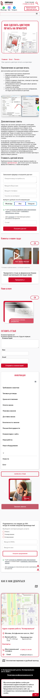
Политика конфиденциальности (20, 675)
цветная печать (12, 163)
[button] (37, 13)
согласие (11, 567)
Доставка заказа (9, 417)
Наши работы (7, 440)
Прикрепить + (20, 280)
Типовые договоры (10, 393)
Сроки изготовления (10, 399)
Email (4, 357)
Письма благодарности (11, 428)
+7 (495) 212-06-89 (28, 4)
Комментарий (7, 338)
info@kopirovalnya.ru (26, 655)
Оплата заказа (8, 405)
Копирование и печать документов (18, 320)
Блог (4, 465)
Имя (3, 350)
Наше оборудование (10, 445)
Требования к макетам (11, 388)
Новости (6, 459)
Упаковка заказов (9, 411)
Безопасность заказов (11, 422)
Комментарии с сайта (10, 434)
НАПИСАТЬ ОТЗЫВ (20, 474)
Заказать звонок (20, 506)
